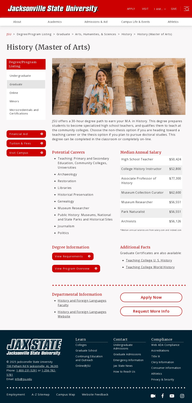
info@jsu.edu (23, 379)
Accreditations (160, 350)
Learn (81, 339)
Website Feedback (95, 394)
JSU (9, 34)
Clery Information (162, 362)
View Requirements (69, 256)
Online (14, 93)
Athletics (173, 21)
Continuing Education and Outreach (89, 358)
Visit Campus (18, 153)
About (17, 21)
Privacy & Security (162, 379)
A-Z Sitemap (41, 394)
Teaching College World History (150, 267)
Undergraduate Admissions (123, 346)
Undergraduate (20, 75)
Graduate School (86, 350)
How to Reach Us (124, 371)
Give (174, 9)
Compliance (161, 339)
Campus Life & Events (135, 21)
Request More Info (151, 311)
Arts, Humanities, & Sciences (95, 34)
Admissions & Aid (96, 21)
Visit (145, 9)
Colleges (81, 345)
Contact (120, 339)
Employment (16, 394)
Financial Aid (18, 134)
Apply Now (151, 297)
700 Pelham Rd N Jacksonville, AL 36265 (32, 366)
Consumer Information (166, 368)
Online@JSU (83, 365)
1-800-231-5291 (26, 370)
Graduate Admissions (127, 354)
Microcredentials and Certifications (24, 111)
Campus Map (65, 394)
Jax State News (123, 365)
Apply (131, 9)
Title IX (155, 356)
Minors (14, 101)
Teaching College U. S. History (149, 260)
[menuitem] (17, 22)
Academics (55, 21)
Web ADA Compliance (165, 345)
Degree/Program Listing (34, 34)
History (127, 34)
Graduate (63, 34)
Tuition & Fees (20, 143)
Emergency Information (128, 360)
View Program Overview (72, 268)
